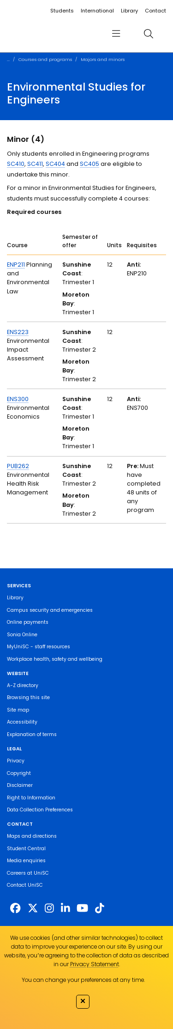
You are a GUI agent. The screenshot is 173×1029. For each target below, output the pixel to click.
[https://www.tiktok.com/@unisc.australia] (99, 908)
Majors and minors (103, 59)
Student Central (26, 848)
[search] (148, 33)
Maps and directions (32, 836)
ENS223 (18, 332)
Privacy (15, 760)
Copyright (19, 773)
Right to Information (31, 797)
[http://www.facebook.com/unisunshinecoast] (15, 908)
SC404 (55, 164)
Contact (155, 10)
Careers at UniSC (28, 873)
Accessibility (22, 721)
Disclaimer (20, 785)
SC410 (15, 164)
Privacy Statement (94, 964)
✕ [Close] (83, 1000)
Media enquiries (26, 860)
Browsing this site (28, 697)
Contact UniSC (25, 885)
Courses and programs (45, 59)
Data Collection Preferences (40, 809)
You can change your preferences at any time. (83, 980)
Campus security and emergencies (50, 610)
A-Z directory (22, 685)
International (97, 10)
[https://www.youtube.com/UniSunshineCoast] (82, 908)
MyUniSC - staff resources (38, 646)
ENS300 (18, 399)
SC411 (35, 164)
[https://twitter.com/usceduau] (33, 908)
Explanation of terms (32, 734)
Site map (18, 709)
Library (129, 10)
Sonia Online (22, 634)
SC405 (89, 164)
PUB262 (18, 466)
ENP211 (16, 264)
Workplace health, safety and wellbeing (54, 659)
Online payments (27, 622)
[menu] (116, 33)
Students (62, 10)
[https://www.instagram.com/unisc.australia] (49, 908)
